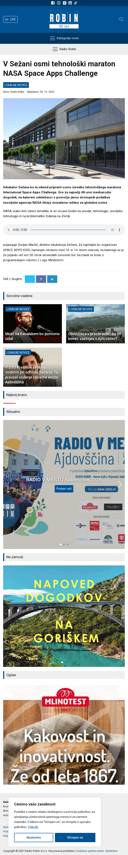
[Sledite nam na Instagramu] (59, 3)
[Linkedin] (52, 279)
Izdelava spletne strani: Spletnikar (97, 850)
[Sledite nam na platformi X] (65, 3)
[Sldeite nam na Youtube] (70, 3)
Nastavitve (34, 837)
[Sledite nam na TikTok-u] (75, 2)
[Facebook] (41, 279)
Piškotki (33, 827)
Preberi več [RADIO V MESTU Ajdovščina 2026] (64, 489)
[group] (64, 616)
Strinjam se (75, 837)
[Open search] (121, 19)
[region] (54, 822)
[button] (10, 19)
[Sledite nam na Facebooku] (53, 3)
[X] (30, 279)
